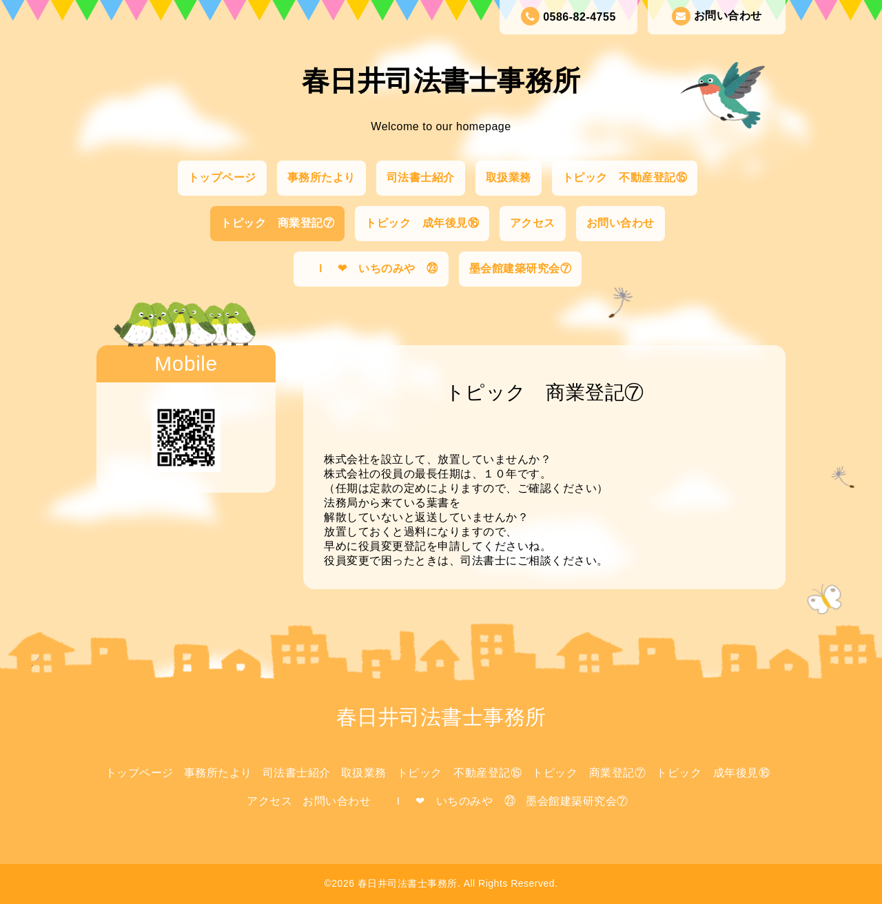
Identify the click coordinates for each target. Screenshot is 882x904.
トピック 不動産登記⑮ (625, 177)
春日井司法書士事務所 (441, 80)
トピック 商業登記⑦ (277, 223)
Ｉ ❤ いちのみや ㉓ (371, 268)
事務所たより (321, 177)
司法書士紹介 (421, 177)
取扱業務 (508, 177)
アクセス (532, 223)
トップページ (222, 177)
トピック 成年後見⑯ (422, 223)
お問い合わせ (717, 16)
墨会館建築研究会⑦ (520, 268)
